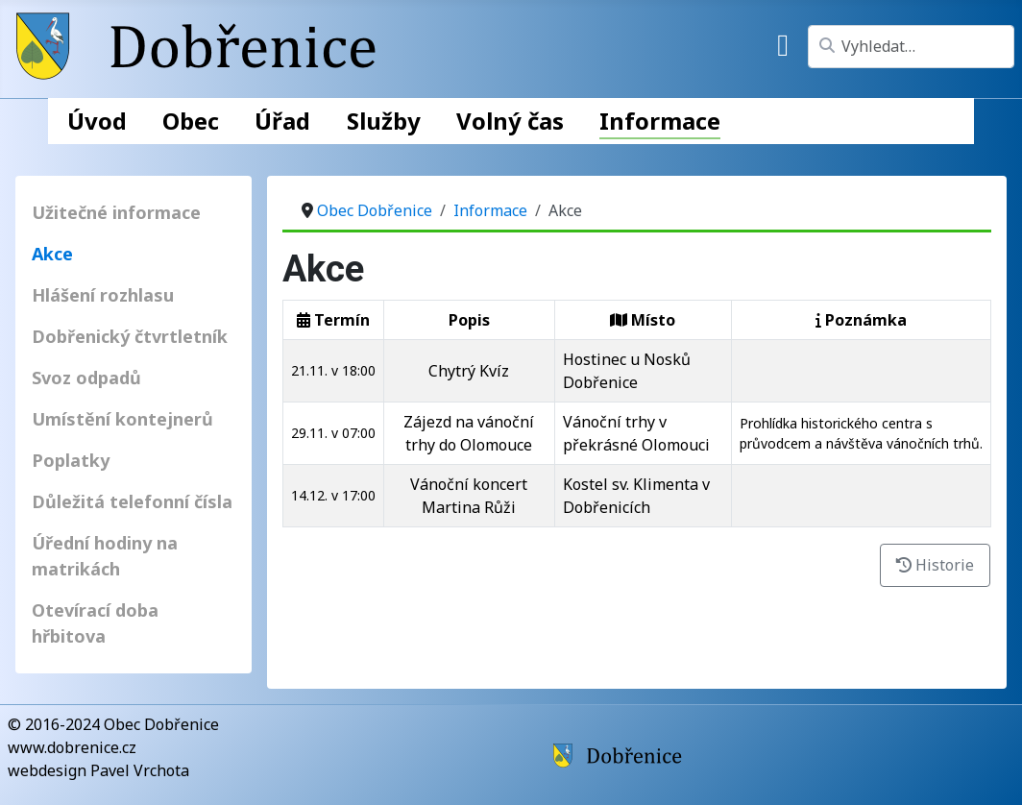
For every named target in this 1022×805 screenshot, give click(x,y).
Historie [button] (935, 564)
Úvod (97, 120)
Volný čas (510, 120)
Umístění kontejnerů (122, 418)
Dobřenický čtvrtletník (130, 336)
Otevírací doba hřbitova (95, 622)
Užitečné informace (116, 212)
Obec (190, 120)
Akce (52, 253)
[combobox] (911, 46)
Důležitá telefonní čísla (132, 501)
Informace (659, 120)
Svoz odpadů (86, 377)
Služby (384, 120)
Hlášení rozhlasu (103, 294)
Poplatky (71, 460)
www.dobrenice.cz (72, 747)
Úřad (282, 120)
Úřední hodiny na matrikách (105, 555)
